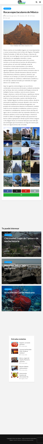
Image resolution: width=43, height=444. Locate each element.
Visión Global (7, 8)
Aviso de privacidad (28, 440)
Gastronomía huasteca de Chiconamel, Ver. (24, 375)
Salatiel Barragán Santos (10, 16)
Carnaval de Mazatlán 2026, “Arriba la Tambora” (25, 351)
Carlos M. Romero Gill (18, 440)
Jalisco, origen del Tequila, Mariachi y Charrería (24, 359)
